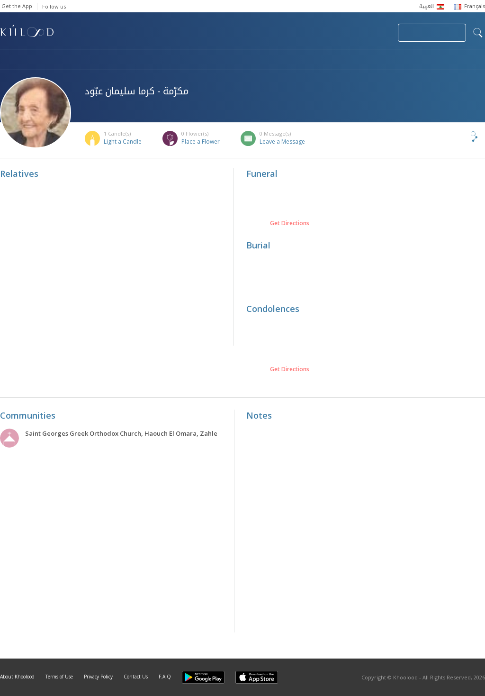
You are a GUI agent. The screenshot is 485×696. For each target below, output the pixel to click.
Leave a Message (282, 141)
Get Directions (289, 223)
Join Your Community (432, 32)
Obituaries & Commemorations (95, 60)
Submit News (327, 32)
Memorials (260, 60)
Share (458, 136)
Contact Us (136, 676)
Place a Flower (200, 141)
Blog (392, 60)
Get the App (16, 5)
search (478, 32)
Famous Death (330, 60)
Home (8, 60)
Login (374, 32)
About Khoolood (17, 676)
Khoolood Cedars (457, 60)
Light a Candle (123, 141)
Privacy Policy (98, 676)
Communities (192, 60)
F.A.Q (165, 676)
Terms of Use (59, 676)
